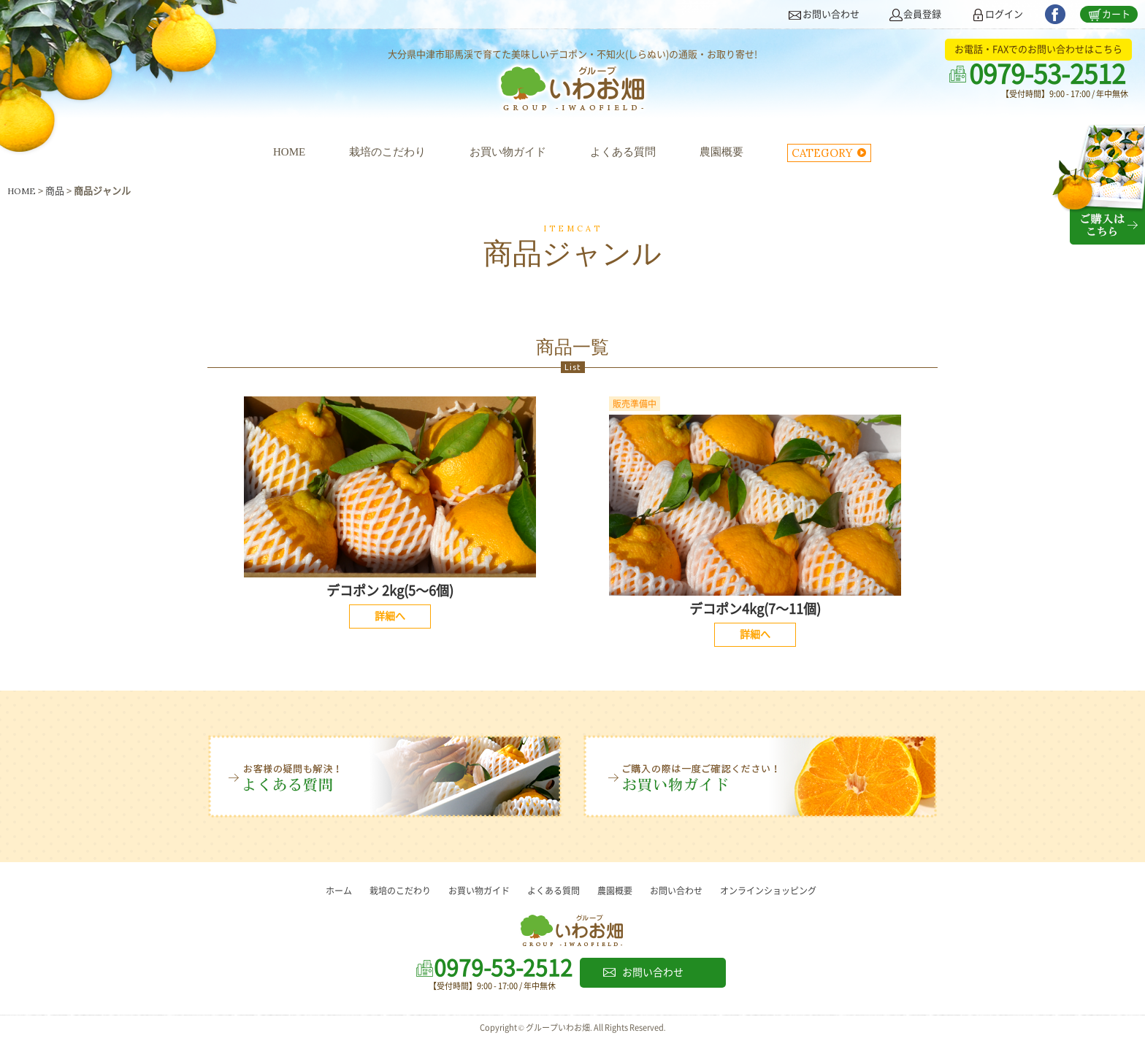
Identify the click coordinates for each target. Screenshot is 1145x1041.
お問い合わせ (831, 14)
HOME (289, 152)
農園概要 (721, 152)
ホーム (339, 890)
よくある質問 (623, 152)
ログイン (1004, 14)
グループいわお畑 (572, 92)
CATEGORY (822, 153)
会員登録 (922, 14)
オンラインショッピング (768, 890)
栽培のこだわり (387, 152)
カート (1116, 14)
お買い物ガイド (508, 152)
